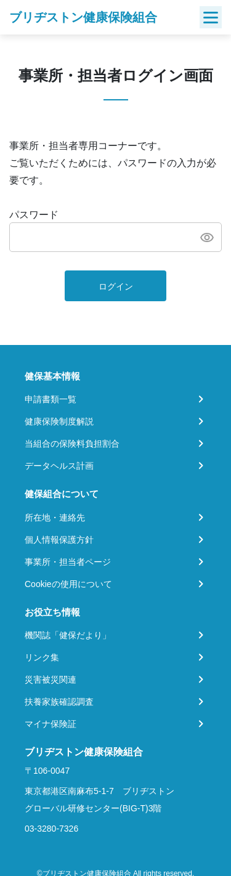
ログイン (116, 286)
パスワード (34, 214)
